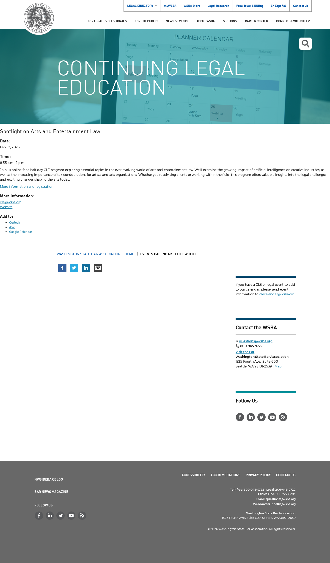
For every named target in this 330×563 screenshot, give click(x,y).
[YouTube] (273, 417)
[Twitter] (262, 417)
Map (278, 366)
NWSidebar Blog (48, 479)
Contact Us (300, 6)
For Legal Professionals (107, 21)
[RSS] (284, 417)
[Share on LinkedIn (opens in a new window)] (86, 268)
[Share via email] (98, 268)
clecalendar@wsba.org (276, 294)
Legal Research (218, 6)
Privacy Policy (258, 475)
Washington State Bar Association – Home (96, 254)
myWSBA (170, 6)
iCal (12, 227)
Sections (230, 21)
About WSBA (205, 21)
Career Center (256, 21)
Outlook (14, 222)
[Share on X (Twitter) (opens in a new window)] (74, 268)
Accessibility (193, 475)
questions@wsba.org (255, 341)
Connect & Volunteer (293, 21)
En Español (278, 6)
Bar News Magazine (51, 492)
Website (6, 207)
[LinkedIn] (251, 417)
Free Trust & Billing (250, 6)
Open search (305, 44)
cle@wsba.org (11, 202)
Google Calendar (20, 232)
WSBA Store (192, 6)
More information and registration (26, 187)
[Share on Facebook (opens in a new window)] (62, 268)
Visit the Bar (245, 352)
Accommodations (225, 475)
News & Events (177, 21)
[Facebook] (241, 417)
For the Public (146, 21)
